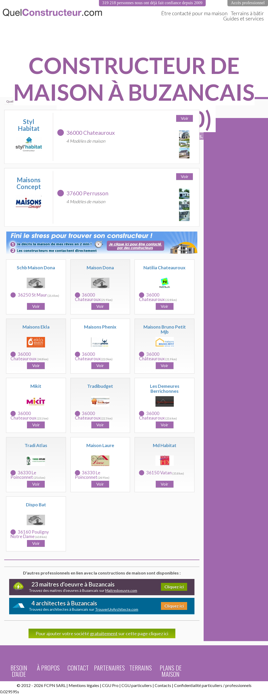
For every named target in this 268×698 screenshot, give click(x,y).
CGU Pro (110, 685)
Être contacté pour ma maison (194, 13)
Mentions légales (84, 685)
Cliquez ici (174, 586)
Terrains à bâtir (247, 13)
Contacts (163, 685)
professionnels (238, 685)
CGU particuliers (136, 685)
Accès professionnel (248, 3)
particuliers (212, 685)
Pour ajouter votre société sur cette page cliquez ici (102, 633)
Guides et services (243, 18)
